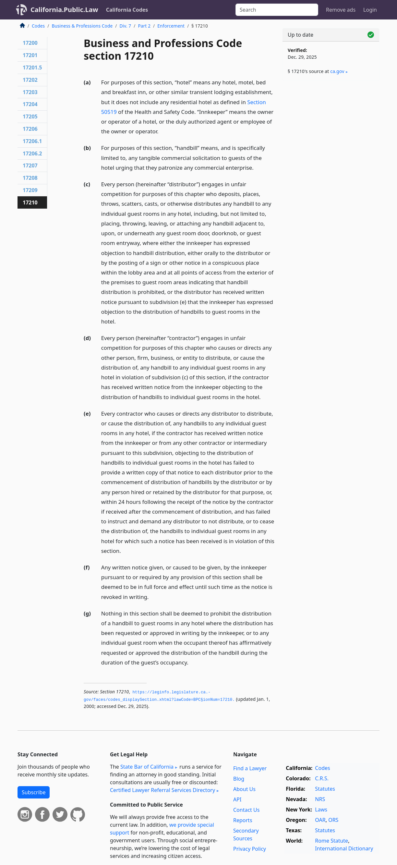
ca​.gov (337, 71)
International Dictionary (344, 848)
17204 (30, 104)
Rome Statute (331, 840)
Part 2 (144, 26)
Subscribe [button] (33, 792)
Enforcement (171, 26)
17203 (30, 92)
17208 (30, 177)
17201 (30, 55)
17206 (30, 128)
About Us (244, 789)
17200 (30, 42)
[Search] (276, 10)
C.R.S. (322, 778)
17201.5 (32, 67)
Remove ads (340, 9)
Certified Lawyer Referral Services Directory (162, 790)
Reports (242, 820)
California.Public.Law (64, 9)
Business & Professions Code (82, 26)
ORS (333, 819)
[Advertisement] (330, 187)
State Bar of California (147, 766)
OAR (320, 819)
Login (370, 9)
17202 (30, 79)
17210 (30, 202)
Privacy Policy (249, 848)
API (237, 799)
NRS (320, 799)
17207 (30, 165)
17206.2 (32, 153)
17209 (30, 190)
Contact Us (246, 809)
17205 (30, 116)
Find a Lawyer (250, 768)
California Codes (127, 9)
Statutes (325, 788)
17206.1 (32, 141)
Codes (38, 26)
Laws (321, 809)
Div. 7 (125, 26)
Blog (238, 778)
